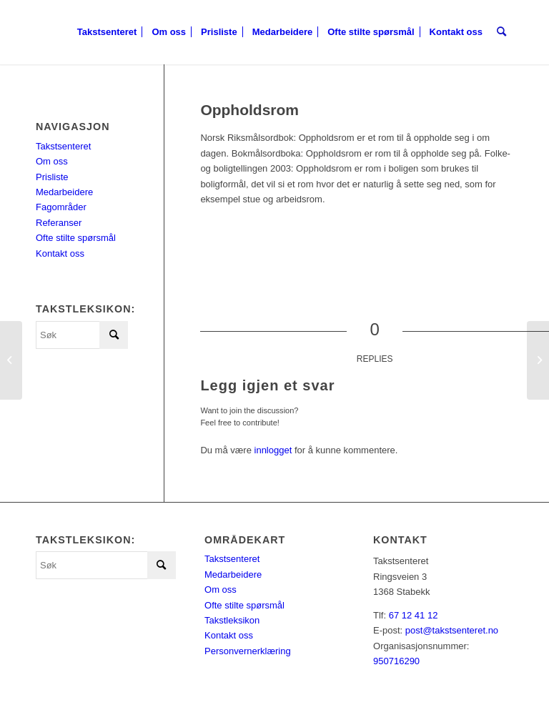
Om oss (52, 161)
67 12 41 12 (413, 615)
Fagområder (61, 207)
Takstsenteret (63, 146)
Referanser (58, 222)
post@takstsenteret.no (451, 630)
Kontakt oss (60, 253)
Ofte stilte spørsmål (76, 237)
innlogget (273, 450)
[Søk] (501, 32)
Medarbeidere (64, 192)
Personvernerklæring (247, 651)
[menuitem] (107, 32)
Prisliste (52, 177)
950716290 (396, 661)
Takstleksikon (231, 620)
